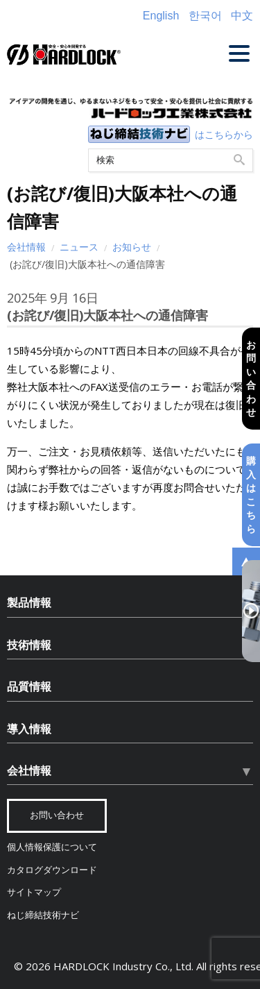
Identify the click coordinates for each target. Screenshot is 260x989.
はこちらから (224, 134)
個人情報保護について (52, 847)
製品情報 (29, 602)
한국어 (205, 16)
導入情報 (29, 728)
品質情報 (29, 686)
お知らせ (131, 246)
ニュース (79, 246)
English (161, 16)
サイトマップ (34, 892)
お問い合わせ (251, 378)
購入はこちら (251, 494)
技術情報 (29, 644)
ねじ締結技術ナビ (43, 915)
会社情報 (26, 246)
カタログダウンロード (52, 870)
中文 (242, 16)
